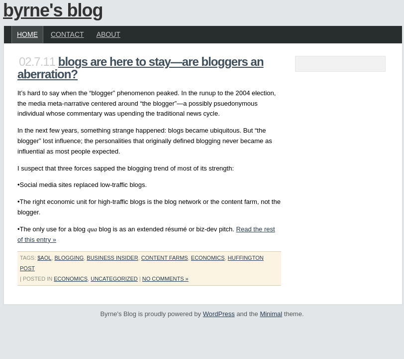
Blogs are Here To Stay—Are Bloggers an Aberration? (140, 68)
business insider (112, 258)
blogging (69, 258)
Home (27, 34)
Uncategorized (114, 279)
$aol (44, 258)
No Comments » (165, 279)
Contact (67, 34)
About (108, 34)
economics (208, 258)
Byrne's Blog (53, 10)
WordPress (219, 314)
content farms (164, 258)
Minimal (271, 314)
